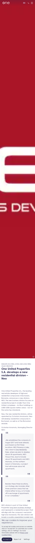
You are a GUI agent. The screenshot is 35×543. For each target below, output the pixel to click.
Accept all (7, 539)
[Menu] (31, 3)
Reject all (17, 539)
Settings (27, 539)
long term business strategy (20, 508)
